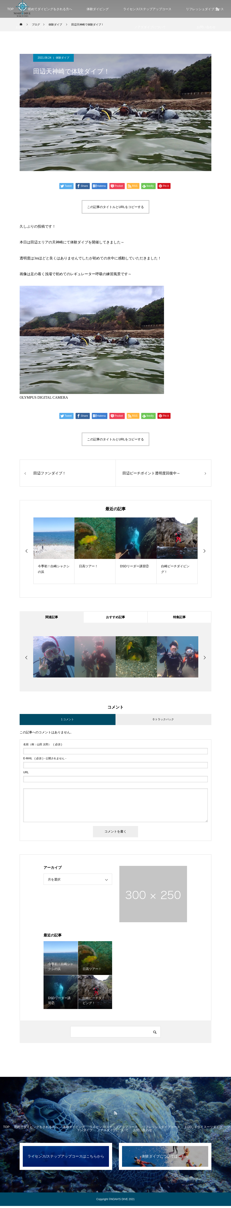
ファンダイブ (93, 27)
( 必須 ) (42, 746)
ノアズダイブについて (150, 27)
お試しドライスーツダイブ (34, 27)
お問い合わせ (206, 27)
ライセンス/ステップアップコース (147, 9)
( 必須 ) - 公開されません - (44, 760)
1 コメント (67, 721)
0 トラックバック (163, 721)
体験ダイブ (62, 57)
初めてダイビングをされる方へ (50, 9)
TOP (10, 9)
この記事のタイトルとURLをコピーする (115, 207)
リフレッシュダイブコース (161, 1129)
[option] (53, 550)
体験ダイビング (98, 9)
